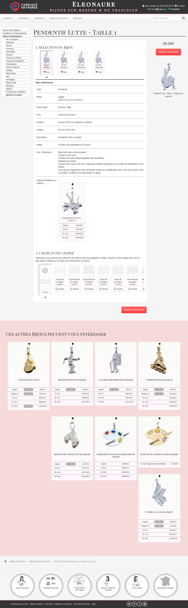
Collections (24, 18)
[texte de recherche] (166, 18)
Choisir (59, 289)
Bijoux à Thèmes (18, 561)
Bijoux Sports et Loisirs (39, 561)
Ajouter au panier (168, 51)
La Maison (8, 18)
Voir (47, 72)
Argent (61, 97)
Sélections (40, 18)
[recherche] (183, 18)
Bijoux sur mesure (59, 18)
